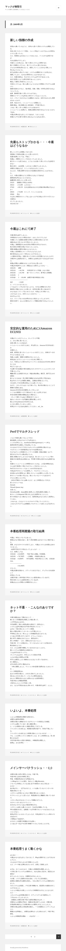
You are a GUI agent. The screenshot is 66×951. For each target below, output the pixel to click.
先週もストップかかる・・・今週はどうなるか (32, 143)
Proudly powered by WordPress (19, 947)
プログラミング (26, 516)
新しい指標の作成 (21, 40)
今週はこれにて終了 (23, 229)
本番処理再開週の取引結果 (27, 531)
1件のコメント (33, 126)
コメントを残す (36, 213)
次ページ (58, 936)
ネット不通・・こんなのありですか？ (32, 609)
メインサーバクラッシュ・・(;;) (31, 768)
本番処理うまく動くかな (26, 849)
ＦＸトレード (25, 213)
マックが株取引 (13, 6)
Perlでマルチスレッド (25, 431)
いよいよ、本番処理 (23, 710)
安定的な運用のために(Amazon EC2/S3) (31, 330)
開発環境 (24, 416)
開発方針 (24, 126)
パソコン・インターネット (29, 695)
